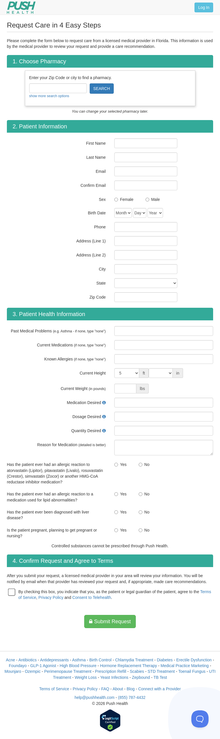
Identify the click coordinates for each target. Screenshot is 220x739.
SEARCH (101, 88)
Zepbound (141, 677)
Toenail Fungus (191, 671)
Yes (123, 464)
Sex (102, 199)
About (118, 689)
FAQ (105, 689)
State (101, 283)
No (147, 464)
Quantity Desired (86, 430)
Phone (100, 227)
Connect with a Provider (159, 689)
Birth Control (100, 660)
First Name (96, 143)
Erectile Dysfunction (194, 660)
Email (101, 171)
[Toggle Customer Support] (200, 719)
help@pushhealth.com (94, 697)
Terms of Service (54, 689)
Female (126, 199)
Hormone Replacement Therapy (128, 665)
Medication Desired (84, 402)
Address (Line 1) (91, 241)
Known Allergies (75, 359)
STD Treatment (161, 671)
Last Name (96, 157)
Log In (203, 7)
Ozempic (32, 671)
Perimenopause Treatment (67, 671)
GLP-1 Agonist (43, 665)
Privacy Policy (50, 597)
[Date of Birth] (123, 213)
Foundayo (18, 665)
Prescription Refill (110, 671)
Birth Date (97, 213)
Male (155, 199)
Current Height (93, 373)
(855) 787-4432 (132, 697)
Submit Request (110, 621)
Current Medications (71, 345)
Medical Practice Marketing (185, 665)
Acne (10, 660)
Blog (131, 689)
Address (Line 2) (91, 255)
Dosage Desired (86, 416)
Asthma (79, 660)
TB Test (160, 677)
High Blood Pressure (78, 665)
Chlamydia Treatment (134, 660)
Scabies (137, 671)
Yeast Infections (114, 677)
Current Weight (83, 388)
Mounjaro (13, 671)
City (102, 269)
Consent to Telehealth (91, 597)
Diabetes (164, 660)
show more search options (49, 96)
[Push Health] (21, 7)
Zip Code (97, 297)
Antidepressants (54, 660)
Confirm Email (93, 185)
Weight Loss (86, 677)
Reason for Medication (71, 444)
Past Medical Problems (58, 331)
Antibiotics (27, 660)
